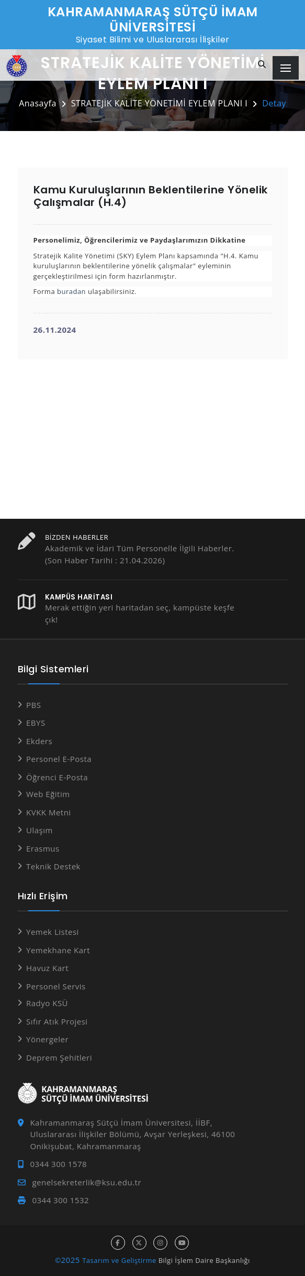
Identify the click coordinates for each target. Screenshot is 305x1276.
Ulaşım (39, 830)
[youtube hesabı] (181, 1242)
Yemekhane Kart (58, 950)
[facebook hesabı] (118, 1242)
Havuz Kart (47, 968)
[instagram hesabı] (160, 1242)
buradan (71, 291)
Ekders (39, 741)
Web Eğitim (48, 794)
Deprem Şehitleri (59, 1057)
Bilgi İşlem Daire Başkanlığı (204, 1260)
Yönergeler (47, 1039)
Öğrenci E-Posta (57, 777)
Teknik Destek (53, 866)
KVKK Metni (48, 812)
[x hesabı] (139, 1242)
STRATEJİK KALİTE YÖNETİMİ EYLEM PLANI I (159, 103)
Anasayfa (38, 103)
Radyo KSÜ (47, 1003)
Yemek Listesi (52, 931)
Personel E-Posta (59, 759)
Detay (274, 103)
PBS (33, 705)
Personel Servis (56, 986)
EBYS (36, 722)
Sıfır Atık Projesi (57, 1021)
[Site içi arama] (262, 65)
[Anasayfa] (16, 66)
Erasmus (43, 848)
